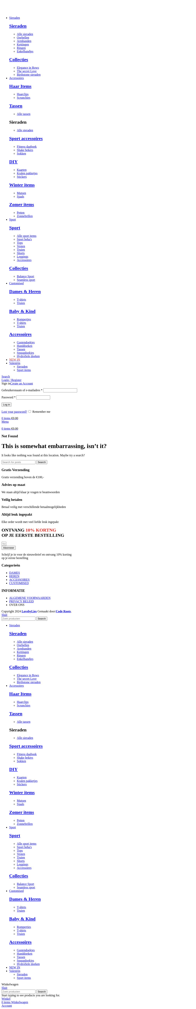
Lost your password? (14, 411)
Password (9, 397)
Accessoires (20, 334)
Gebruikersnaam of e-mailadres (22, 390)
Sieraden (18, 25)
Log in (6, 404)
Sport (14, 227)
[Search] (6, 376)
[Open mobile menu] (5, 421)
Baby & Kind (22, 311)
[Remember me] (30, 411)
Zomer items (21, 204)
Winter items (22, 184)
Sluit (4, 614)
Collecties (18, 59)
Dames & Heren (25, 291)
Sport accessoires (26, 138)
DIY (13, 161)
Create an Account (21, 383)
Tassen (15, 105)
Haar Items (20, 86)
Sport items (24, 370)
